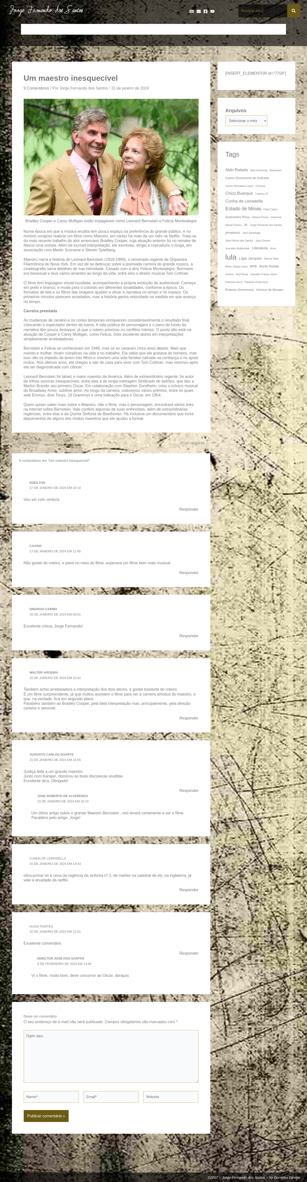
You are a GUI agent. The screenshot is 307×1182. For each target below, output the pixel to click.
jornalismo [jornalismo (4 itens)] (232, 233)
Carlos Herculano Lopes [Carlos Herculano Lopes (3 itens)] (239, 186)
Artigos (45, 29)
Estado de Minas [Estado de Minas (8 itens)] (243, 209)
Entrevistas (161, 29)
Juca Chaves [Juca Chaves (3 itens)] (263, 241)
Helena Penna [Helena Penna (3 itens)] (260, 217)
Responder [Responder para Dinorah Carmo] (187, 638)
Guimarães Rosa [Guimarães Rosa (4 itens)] (237, 218)
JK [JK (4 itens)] (245, 225)
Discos (140, 29)
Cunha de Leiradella (50, 862)
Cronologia (119, 29)
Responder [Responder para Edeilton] (187, 510)
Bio (61, 29)
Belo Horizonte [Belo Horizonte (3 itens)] (258, 171)
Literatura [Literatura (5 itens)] (260, 249)
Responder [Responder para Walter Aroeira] (187, 720)
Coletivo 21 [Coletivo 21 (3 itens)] (261, 194)
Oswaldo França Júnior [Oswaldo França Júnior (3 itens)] (263, 274)
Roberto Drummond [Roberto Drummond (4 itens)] (239, 290)
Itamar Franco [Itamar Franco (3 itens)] (233, 225)
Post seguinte (194, 444)
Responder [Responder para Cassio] (187, 574)
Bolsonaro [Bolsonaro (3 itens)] (276, 171)
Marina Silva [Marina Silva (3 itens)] (271, 259)
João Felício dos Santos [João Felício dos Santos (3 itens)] (239, 241)
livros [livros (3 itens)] (273, 249)
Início (29, 29)
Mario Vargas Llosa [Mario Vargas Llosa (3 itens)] (236, 267)
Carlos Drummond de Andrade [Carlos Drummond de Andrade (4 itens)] (247, 179)
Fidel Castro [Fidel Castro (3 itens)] (270, 210)
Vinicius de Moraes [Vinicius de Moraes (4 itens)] (269, 290)
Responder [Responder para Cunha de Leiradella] (187, 893)
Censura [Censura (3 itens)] (260, 186)
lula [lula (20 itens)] (231, 258)
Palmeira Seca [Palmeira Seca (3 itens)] (233, 282)
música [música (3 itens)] (229, 274)
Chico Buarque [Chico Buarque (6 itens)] (239, 194)
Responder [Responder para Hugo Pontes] (187, 957)
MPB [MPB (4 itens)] (253, 267)
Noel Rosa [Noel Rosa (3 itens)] (242, 274)
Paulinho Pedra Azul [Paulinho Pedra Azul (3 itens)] (256, 282)
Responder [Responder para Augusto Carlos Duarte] (187, 793)
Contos (76, 29)
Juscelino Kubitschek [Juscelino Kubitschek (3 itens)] (237, 249)
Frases (183, 29)
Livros (219, 29)
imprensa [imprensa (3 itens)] (276, 217)
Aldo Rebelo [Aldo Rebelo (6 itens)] (236, 170)
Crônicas (96, 29)
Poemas (258, 29)
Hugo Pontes (42, 930)
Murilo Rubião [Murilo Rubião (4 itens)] (269, 267)
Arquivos (236, 110)
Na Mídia (238, 29)
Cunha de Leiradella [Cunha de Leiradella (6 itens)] (244, 201)
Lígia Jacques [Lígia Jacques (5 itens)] (250, 259)
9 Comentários (38, 88)
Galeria (201, 29)
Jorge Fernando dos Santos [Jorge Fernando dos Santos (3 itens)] (266, 225)
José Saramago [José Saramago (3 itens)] (251, 233)
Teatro (277, 29)
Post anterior (27, 444)
